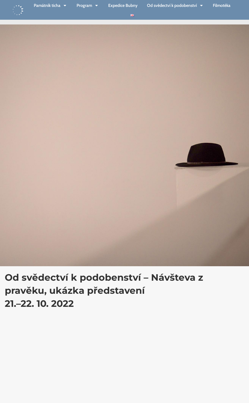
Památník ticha (50, 5)
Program (88, 5)
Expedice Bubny (122, 5)
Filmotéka (221, 5)
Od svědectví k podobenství (175, 5)
